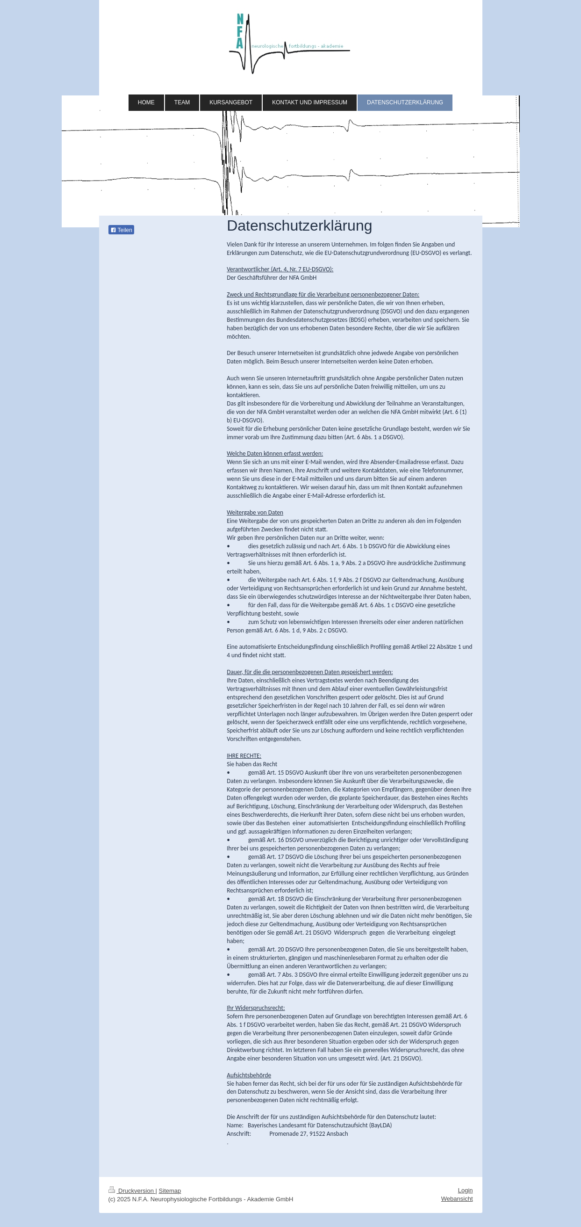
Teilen (121, 230)
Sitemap (170, 1190)
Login (465, 1190)
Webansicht (457, 1198)
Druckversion (132, 1190)
